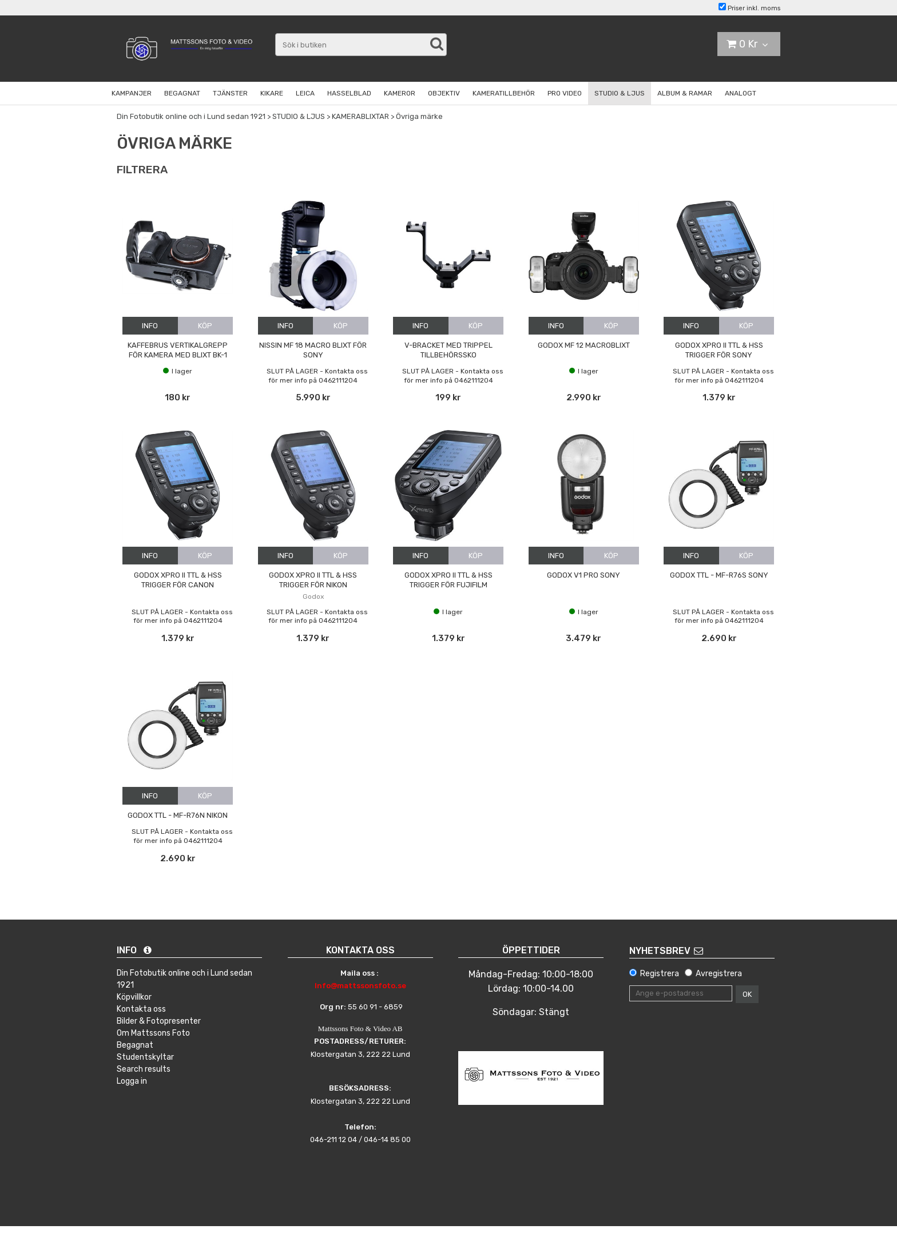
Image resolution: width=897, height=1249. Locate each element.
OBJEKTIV (444, 93)
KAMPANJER (132, 93)
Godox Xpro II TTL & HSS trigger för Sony (719, 350)
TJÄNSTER (230, 93)
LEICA (305, 93)
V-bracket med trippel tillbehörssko (448, 350)
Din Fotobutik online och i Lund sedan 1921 (191, 116)
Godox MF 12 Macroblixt (584, 345)
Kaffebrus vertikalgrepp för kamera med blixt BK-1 (178, 350)
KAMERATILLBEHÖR (504, 93)
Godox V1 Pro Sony (583, 575)
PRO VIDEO (564, 93)
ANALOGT (740, 93)
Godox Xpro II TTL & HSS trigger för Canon (178, 580)
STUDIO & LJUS (619, 93)
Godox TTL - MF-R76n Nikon (178, 815)
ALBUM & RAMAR (684, 93)
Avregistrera (719, 973)
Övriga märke (419, 116)
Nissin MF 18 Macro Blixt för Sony (313, 350)
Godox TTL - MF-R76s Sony (719, 575)
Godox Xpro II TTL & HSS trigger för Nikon (313, 580)
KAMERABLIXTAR (360, 116)
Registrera (659, 973)
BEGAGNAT (182, 93)
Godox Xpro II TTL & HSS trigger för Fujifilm (448, 580)
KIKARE (271, 93)
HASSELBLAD (349, 93)
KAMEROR (399, 93)
